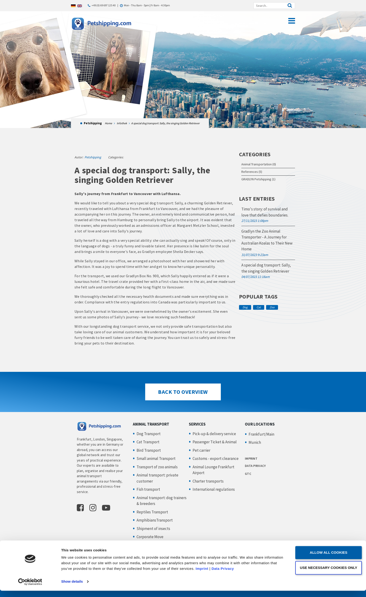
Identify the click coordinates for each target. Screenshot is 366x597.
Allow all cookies (327, 559)
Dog (245, 307)
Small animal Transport (156, 458)
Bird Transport (149, 450)
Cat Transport (148, 441)
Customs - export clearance (216, 458)
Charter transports (208, 481)
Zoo (272, 307)
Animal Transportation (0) (258, 164)
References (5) (251, 172)
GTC (248, 474)
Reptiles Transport (152, 512)
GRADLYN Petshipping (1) (258, 179)
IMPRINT (251, 458)
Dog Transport (149, 433)
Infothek (122, 123)
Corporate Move (150, 536)
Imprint (229, 575)
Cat (259, 307)
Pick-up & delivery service (214, 433)
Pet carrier (201, 450)
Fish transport (148, 489)
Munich (255, 442)
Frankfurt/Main (261, 434)
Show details (72, 588)
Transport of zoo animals (157, 466)
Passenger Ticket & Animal (215, 441)
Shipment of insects (153, 528)
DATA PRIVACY (255, 466)
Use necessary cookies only (326, 574)
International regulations (214, 489)
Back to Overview (183, 391)
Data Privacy (250, 575)
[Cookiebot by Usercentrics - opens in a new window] (30, 587)
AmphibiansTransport (155, 520)
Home (108, 123)
